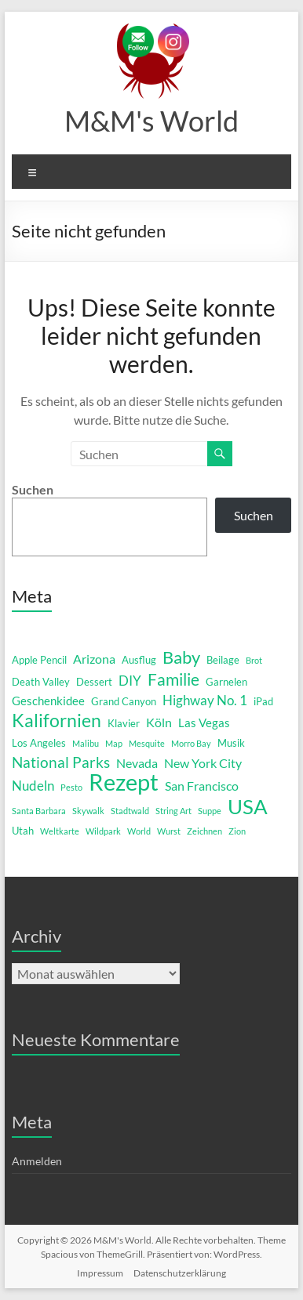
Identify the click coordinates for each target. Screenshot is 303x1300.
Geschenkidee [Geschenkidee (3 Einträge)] (48, 701)
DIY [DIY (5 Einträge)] (130, 680)
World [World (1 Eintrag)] (139, 831)
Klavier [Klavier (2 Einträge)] (124, 723)
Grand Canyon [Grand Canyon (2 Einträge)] (123, 701)
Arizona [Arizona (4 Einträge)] (94, 658)
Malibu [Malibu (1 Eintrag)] (85, 743)
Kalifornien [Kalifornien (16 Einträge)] (56, 720)
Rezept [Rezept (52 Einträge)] (124, 782)
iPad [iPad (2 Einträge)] (263, 701)
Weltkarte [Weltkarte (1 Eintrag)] (59, 831)
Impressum (100, 1273)
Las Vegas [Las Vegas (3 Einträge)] (204, 723)
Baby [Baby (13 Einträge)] (181, 657)
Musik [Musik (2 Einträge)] (231, 743)
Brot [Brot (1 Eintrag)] (254, 660)
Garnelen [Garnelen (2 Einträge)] (226, 681)
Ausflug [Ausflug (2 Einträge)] (139, 660)
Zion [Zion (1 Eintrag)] (237, 831)
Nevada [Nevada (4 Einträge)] (137, 762)
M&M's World (151, 120)
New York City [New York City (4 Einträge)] (203, 762)
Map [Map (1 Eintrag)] (113, 743)
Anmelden (37, 1161)
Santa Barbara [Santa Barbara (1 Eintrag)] (39, 811)
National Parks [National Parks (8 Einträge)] (61, 762)
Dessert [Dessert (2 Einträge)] (94, 681)
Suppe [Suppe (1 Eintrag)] (209, 811)
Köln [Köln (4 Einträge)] (159, 722)
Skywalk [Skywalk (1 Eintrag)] (88, 811)
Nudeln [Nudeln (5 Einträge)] (33, 785)
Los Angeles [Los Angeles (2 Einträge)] (39, 743)
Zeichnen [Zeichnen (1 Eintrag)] (204, 831)
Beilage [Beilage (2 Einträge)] (222, 660)
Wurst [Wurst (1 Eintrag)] (169, 831)
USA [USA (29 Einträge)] (248, 806)
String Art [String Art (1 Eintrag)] (173, 811)
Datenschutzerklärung (179, 1273)
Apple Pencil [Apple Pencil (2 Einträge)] (39, 660)
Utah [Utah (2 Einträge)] (23, 830)
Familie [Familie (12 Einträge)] (173, 679)
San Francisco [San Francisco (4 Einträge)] (202, 785)
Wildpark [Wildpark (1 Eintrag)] (103, 831)
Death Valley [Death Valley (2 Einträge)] (41, 681)
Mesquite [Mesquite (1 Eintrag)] (147, 743)
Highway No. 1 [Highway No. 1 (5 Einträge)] (204, 700)
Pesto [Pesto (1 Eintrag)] (71, 787)
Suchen (32, 489)
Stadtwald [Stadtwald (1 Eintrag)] (130, 811)
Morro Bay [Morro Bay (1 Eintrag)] (191, 743)
